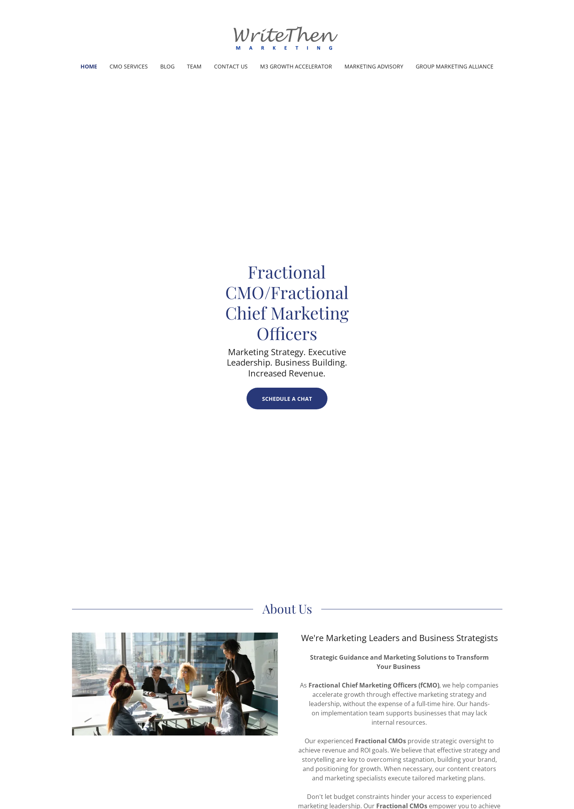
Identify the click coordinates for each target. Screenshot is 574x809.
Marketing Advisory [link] (373, 66)
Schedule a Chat (287, 398)
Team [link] (194, 66)
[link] (287, 36)
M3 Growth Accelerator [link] (296, 66)
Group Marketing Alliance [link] (454, 66)
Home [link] (89, 66)
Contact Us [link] (231, 66)
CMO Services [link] (129, 66)
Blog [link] (167, 66)
